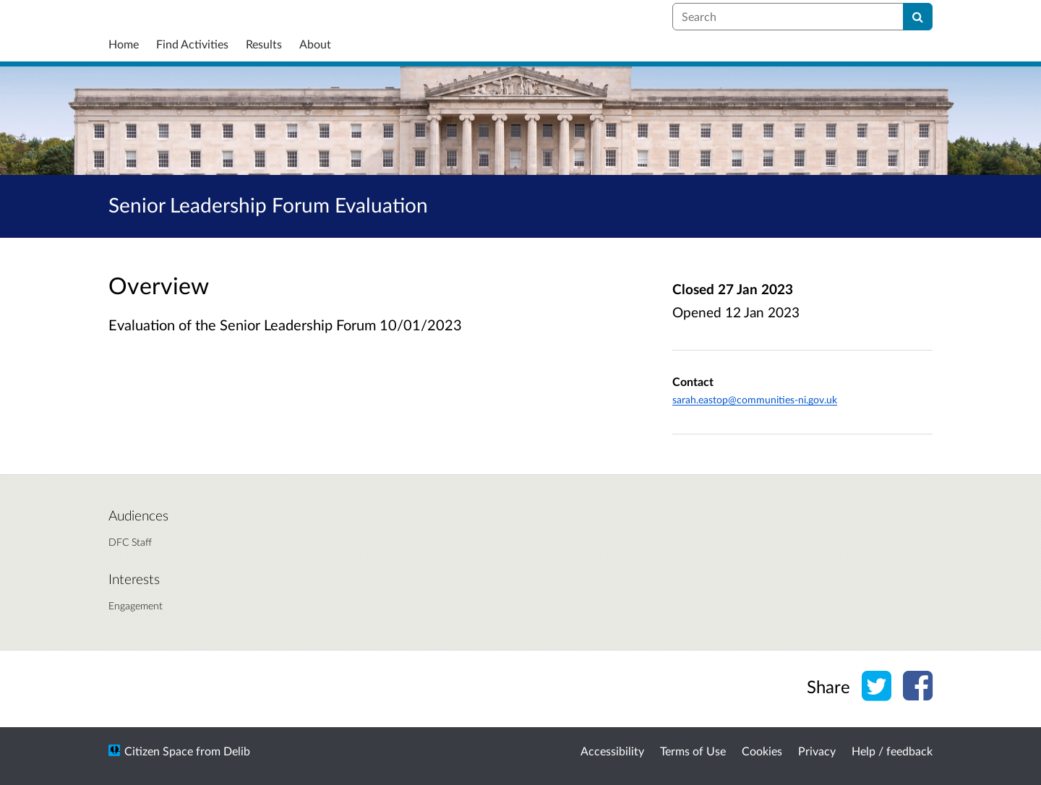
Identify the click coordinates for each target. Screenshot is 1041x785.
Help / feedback (892, 751)
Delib (236, 751)
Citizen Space (158, 751)
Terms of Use (693, 751)
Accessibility (612, 751)
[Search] (918, 16)
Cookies (762, 751)
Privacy (817, 751)
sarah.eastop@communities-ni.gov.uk (754, 399)
